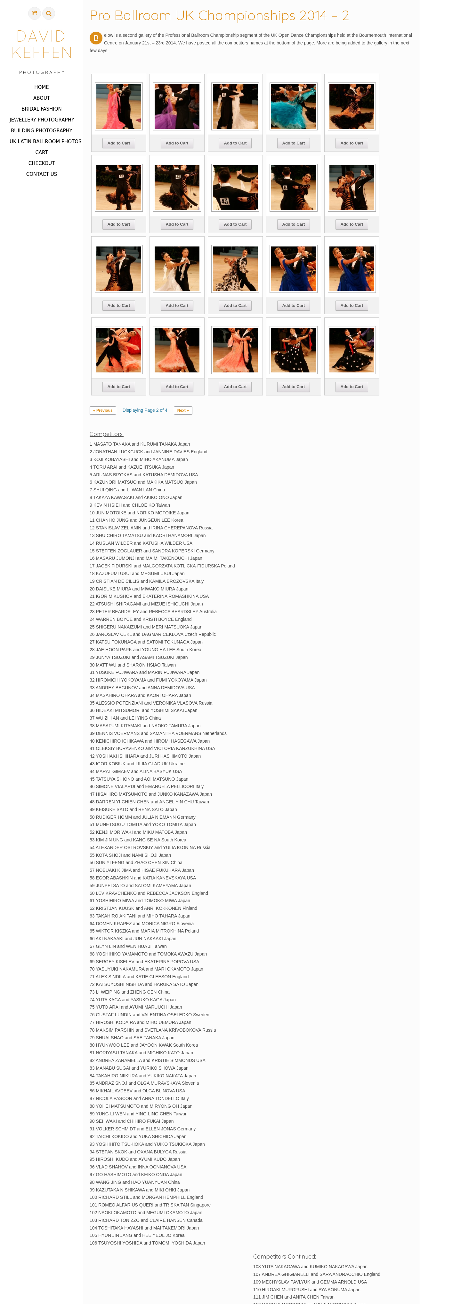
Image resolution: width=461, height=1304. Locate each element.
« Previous (103, 410)
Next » (183, 410)
